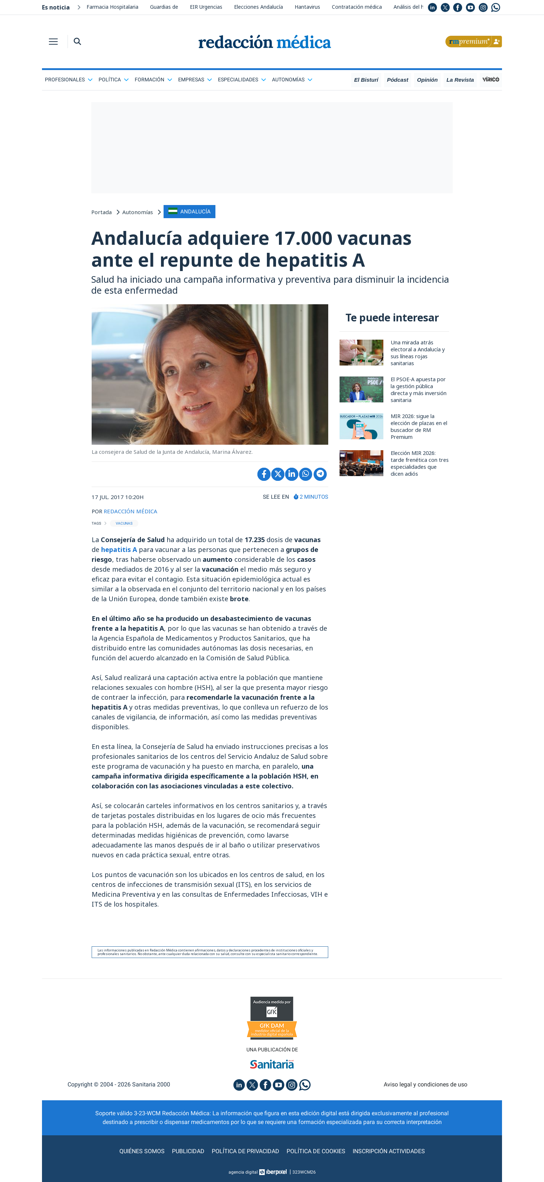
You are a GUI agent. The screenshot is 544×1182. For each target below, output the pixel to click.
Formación (153, 79)
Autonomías (292, 79)
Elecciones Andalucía (258, 6)
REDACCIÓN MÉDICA (130, 511)
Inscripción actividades (389, 1151)
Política (114, 79)
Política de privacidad (245, 1151)
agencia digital (243, 1172)
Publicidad (188, 1151)
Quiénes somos (142, 1151)
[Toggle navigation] (53, 41)
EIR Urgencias (206, 6)
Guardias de (164, 6)
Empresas (195, 79)
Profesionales (69, 79)
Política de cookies (316, 1151)
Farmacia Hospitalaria (112, 6)
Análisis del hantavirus (420, 6)
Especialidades (242, 79)
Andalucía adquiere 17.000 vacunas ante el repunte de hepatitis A (251, 248)
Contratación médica (357, 6)
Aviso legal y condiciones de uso (425, 1084)
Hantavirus (307, 6)
